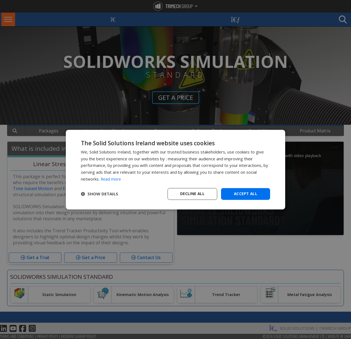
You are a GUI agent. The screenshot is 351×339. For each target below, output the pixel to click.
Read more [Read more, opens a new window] (111, 178)
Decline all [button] (192, 193)
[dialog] (175, 169)
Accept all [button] (245, 193)
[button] (99, 194)
